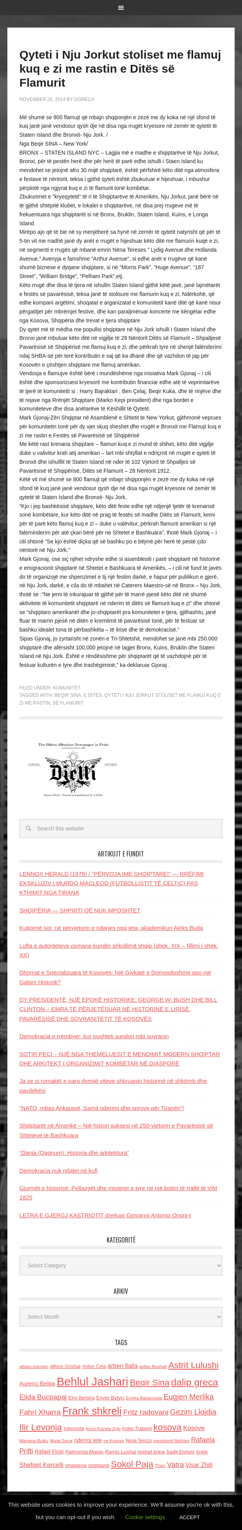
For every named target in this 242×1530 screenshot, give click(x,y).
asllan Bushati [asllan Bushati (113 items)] (153, 1366)
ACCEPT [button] (189, 1517)
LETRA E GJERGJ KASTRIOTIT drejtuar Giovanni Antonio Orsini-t (105, 1215)
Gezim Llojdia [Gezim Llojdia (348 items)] (193, 1412)
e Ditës (93, 695)
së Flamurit (68, 703)
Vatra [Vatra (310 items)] (175, 1464)
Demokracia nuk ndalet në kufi (58, 1170)
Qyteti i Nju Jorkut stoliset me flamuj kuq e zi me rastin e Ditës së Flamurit (120, 68)
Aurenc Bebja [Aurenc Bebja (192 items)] (37, 1383)
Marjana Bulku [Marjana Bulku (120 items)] (33, 1440)
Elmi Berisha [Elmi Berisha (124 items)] (81, 1398)
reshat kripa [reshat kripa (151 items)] (151, 1452)
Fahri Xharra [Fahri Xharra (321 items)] (40, 1412)
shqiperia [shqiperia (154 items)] (75, 1465)
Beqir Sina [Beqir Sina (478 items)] (149, 1382)
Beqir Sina (67, 695)
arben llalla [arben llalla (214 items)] (122, 1365)
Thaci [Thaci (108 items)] (160, 1465)
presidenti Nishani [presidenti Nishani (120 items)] (171, 1440)
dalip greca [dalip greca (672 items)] (194, 1382)
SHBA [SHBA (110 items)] (201, 1452)
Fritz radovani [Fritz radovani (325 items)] (145, 1412)
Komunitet (67, 688)
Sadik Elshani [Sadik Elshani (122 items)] (180, 1452)
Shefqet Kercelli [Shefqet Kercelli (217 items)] (41, 1464)
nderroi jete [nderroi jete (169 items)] (88, 1440)
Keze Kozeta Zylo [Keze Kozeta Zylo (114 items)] (103, 1428)
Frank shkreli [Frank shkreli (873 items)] (92, 1411)
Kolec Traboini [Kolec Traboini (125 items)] (137, 1428)
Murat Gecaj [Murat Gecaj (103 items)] (61, 1440)
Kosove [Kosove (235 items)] (194, 1428)
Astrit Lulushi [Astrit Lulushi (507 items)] (193, 1365)
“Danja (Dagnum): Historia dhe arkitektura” (74, 1152)
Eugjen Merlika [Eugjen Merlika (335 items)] (189, 1396)
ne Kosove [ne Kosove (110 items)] (114, 1440)
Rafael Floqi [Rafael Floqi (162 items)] (49, 1451)
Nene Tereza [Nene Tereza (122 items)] (139, 1440)
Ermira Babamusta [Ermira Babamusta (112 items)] (144, 1398)
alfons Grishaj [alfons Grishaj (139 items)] (65, 1366)
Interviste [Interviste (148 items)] (74, 1428)
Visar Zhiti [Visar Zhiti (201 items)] (199, 1465)
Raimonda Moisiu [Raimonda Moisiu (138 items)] (84, 1452)
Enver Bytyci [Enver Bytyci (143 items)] (110, 1398)
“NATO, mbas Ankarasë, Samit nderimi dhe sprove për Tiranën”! (101, 1108)
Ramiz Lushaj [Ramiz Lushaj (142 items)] (120, 1452)
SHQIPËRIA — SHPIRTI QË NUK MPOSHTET (79, 910)
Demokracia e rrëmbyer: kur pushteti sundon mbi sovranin (94, 1036)
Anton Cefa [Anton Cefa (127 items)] (94, 1366)
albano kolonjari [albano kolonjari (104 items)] (33, 1366)
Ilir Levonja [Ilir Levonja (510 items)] (40, 1427)
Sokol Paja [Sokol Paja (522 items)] (132, 1464)
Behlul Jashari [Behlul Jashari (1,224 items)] (92, 1381)
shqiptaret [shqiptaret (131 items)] (98, 1465)
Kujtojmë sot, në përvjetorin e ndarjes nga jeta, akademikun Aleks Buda (111, 927)
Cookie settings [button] (145, 1517)
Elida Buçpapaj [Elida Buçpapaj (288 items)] (43, 1397)
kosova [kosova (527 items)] (168, 1427)
